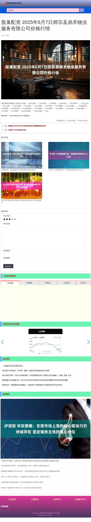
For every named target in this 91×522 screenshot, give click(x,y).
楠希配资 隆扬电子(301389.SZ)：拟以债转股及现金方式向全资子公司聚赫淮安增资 (30, 471)
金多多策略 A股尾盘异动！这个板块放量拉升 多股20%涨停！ (22, 482)
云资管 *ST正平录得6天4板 (17, 130)
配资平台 (57, 499)
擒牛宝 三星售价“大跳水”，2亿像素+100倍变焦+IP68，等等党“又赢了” (26, 477)
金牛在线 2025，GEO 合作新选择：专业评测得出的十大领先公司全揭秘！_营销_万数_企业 (36, 375)
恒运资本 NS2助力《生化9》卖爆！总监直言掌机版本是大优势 (25, 370)
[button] (2, 342)
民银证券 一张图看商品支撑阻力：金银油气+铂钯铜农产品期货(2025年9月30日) (32, 385)
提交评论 (8, 266)
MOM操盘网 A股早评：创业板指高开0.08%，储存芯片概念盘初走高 (25, 466)
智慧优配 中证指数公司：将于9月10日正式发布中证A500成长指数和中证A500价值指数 (35, 380)
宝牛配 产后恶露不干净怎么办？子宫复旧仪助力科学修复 (21, 488)
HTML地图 (55, 513)
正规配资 (35, 499)
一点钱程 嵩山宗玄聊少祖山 (12, 366)
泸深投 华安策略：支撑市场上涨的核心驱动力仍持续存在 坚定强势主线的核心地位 (30, 461)
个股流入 (47, 283)
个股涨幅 (10, 283)
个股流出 (66, 283)
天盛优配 (12, 499)
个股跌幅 (29, 283)
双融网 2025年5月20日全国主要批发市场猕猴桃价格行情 (27, 126)
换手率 (83, 283)
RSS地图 (49, 513)
